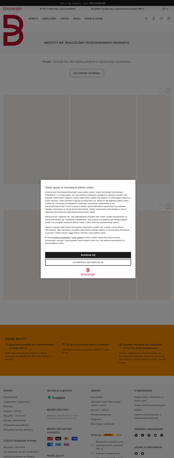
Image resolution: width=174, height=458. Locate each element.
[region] (88, 229)
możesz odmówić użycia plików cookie (87, 233)
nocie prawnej (77, 237)
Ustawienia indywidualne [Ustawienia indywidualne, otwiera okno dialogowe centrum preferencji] (88, 262)
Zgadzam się (88, 254)
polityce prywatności (61, 237)
